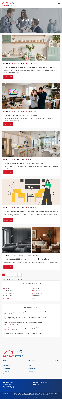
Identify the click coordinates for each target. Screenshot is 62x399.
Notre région (7, 365)
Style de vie (36, 298)
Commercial (6, 368)
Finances (35, 288)
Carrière (30, 371)
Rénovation (36, 295)
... (11, 274)
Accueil (5, 360)
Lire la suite (8, 76)
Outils (30, 365)
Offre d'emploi (37, 293)
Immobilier (36, 290)
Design (6, 63)
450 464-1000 (10, 387)
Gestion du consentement (42, 394)
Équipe (5, 363)
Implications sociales (34, 363)
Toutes (6, 288)
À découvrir (8, 290)
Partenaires (31, 360)
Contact (56, 360)
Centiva (34, 397)
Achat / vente (8, 293)
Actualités (7, 295)
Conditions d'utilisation (28, 394)
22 (15, 274)
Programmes (32, 368)
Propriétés (6, 371)
